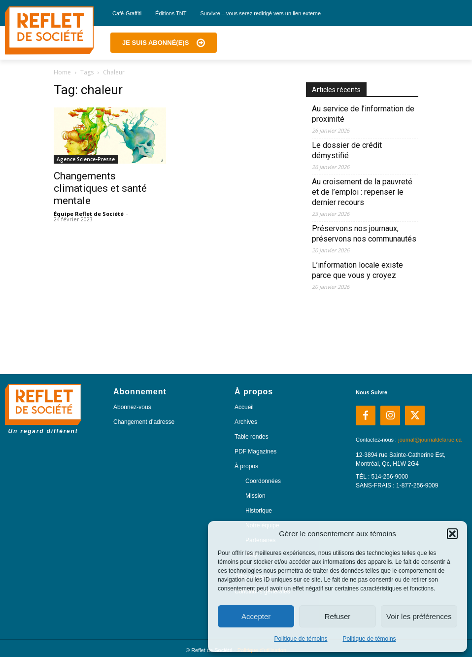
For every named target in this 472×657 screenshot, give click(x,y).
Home (62, 72)
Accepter (255, 616)
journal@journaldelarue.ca (430, 440)
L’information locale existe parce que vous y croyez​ (357, 270)
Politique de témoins (300, 638)
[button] (452, 534)
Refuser (338, 616)
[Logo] (49, 30)
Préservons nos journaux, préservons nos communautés (364, 233)
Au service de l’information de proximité (363, 114)
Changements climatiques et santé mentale (100, 188)
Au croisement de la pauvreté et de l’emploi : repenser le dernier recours (362, 192)
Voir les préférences (419, 616)
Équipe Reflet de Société (89, 213)
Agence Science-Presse (86, 159)
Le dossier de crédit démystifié (347, 150)
